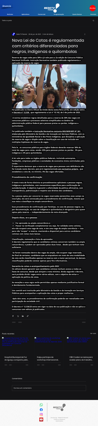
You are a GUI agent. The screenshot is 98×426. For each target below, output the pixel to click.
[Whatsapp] (41, 405)
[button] (93, 20)
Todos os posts (7, 20)
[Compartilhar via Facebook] (13, 316)
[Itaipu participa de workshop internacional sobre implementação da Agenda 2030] (49, 345)
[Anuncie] (6, 6)
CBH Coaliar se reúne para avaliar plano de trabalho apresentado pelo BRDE (81, 358)
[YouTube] (41, 419)
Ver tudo (93, 333)
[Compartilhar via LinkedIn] (23, 316)
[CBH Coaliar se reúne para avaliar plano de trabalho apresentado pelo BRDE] (81, 345)
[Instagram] (41, 415)
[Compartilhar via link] (28, 316)
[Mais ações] (85, 34)
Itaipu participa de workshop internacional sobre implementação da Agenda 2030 (48, 358)
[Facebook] (41, 410)
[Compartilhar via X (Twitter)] (18, 316)
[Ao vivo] (93, 8)
